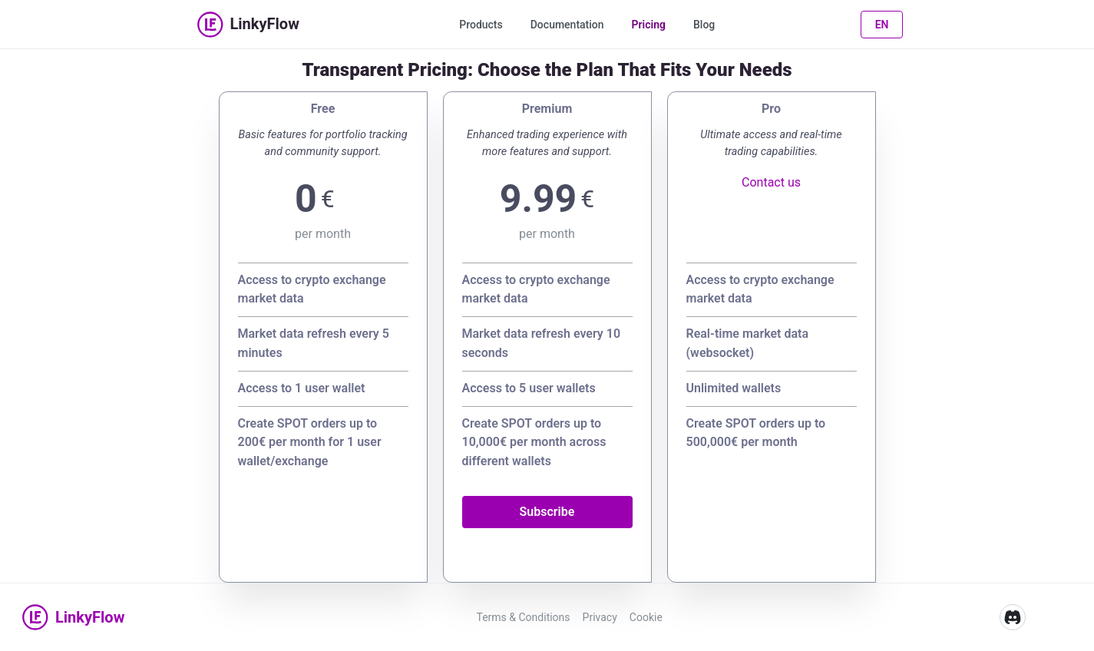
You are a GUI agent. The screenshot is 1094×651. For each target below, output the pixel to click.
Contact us (771, 182)
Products (481, 24)
